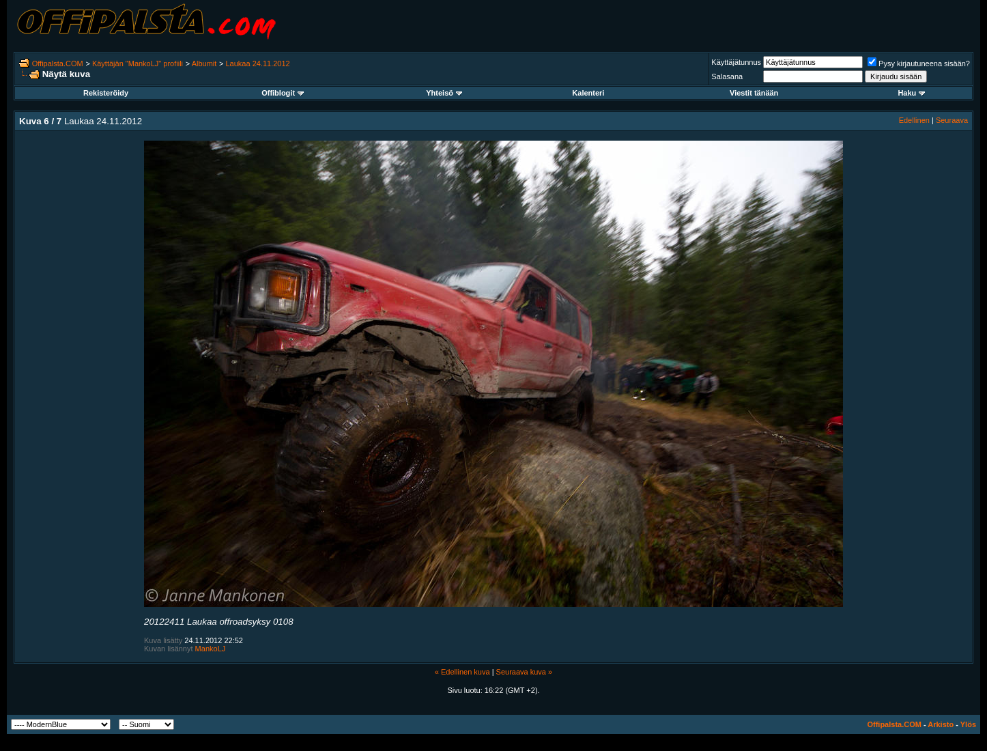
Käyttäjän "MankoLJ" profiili (137, 63)
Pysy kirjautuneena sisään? (919, 63)
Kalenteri (588, 93)
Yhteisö (444, 93)
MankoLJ (210, 648)
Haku (911, 93)
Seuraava (952, 120)
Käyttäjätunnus (736, 62)
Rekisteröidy (105, 93)
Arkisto (941, 724)
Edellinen (914, 120)
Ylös (968, 724)
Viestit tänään (754, 93)
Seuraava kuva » (524, 672)
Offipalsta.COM (57, 63)
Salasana (727, 76)
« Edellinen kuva (462, 672)
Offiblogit (282, 93)
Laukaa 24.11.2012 (258, 63)
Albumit (204, 63)
